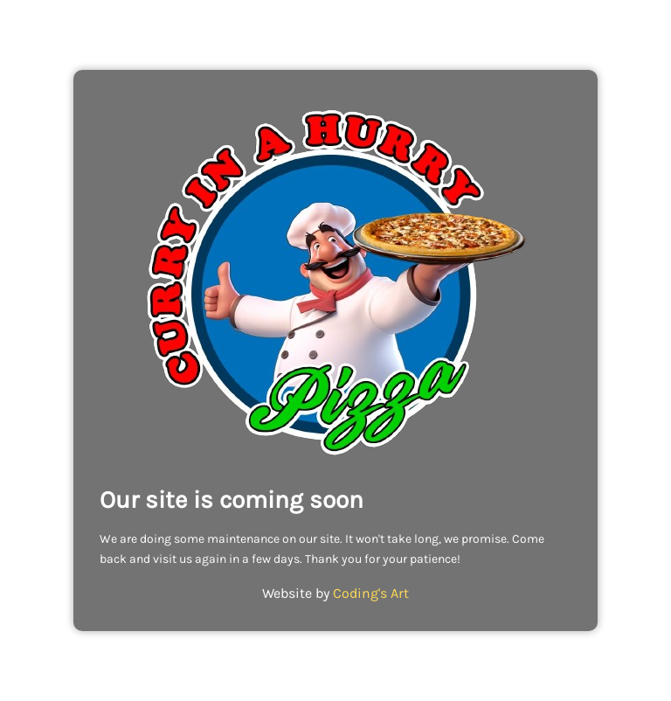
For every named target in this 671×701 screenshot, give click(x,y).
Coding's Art (371, 593)
